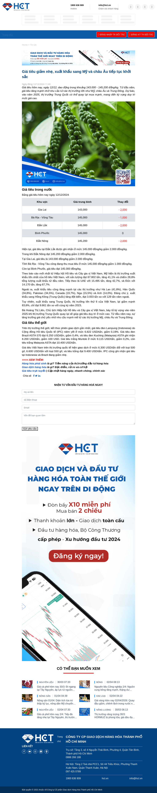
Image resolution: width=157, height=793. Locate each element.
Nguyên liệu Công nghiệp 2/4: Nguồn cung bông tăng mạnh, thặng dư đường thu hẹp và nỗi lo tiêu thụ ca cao (114, 688)
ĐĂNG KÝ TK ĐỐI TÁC (141, 34)
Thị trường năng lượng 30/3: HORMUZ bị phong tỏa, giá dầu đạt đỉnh (113, 716)
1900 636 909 (77, 5)
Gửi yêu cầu (30, 428)
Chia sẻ (27, 375)
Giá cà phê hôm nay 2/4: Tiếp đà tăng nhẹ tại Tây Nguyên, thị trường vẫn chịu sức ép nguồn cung (56, 716)
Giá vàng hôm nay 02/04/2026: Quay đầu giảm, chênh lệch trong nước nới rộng (114, 702)
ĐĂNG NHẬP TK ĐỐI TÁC (111, 34)
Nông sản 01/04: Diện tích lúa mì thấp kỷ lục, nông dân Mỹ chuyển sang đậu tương (55, 702)
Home (25, 45)
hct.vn (105, 778)
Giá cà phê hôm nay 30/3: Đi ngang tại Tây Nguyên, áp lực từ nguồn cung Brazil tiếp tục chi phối (56, 688)
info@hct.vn (104, 5)
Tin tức (33, 45)
